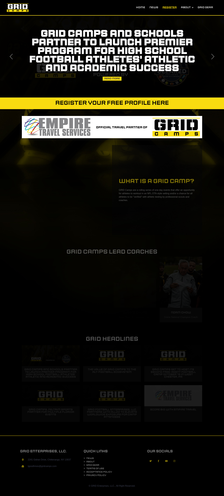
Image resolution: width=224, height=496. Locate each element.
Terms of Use (95, 469)
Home (140, 7)
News (153, 7)
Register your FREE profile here (112, 103)
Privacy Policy (96, 475)
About (186, 7)
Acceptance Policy (99, 472)
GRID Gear (205, 7)
